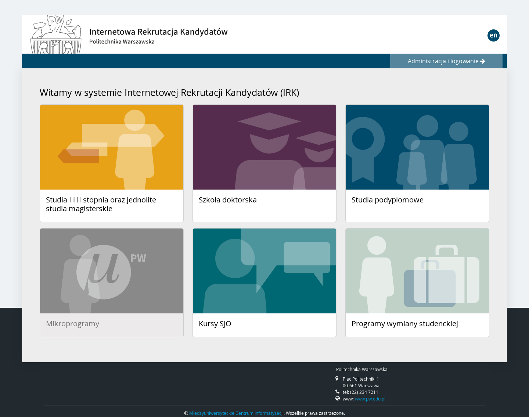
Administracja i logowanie (446, 61)
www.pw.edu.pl (370, 399)
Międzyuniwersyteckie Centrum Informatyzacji (236, 413)
